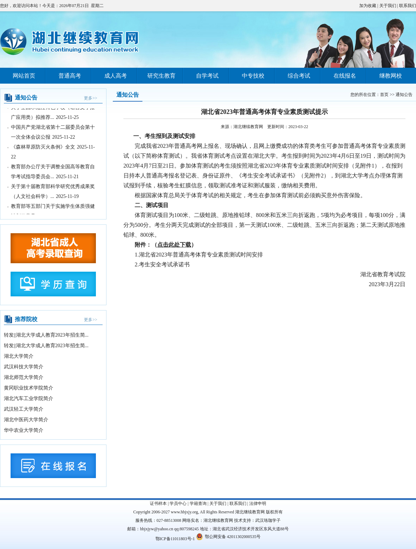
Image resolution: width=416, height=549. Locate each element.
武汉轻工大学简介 (23, 409)
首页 (384, 94)
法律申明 (257, 503)
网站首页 (24, 76)
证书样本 (158, 503)
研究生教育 (161, 76)
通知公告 (404, 94)
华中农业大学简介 (23, 430)
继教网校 (390, 76)
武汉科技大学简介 (23, 366)
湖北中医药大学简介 (26, 419)
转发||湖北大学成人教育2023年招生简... (46, 335)
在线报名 (345, 76)
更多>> (90, 98)
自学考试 (207, 76)
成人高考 (115, 76)
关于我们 (387, 5)
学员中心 (178, 503)
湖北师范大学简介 (23, 377)
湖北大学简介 (18, 356)
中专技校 (253, 76)
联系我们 (407, 5)
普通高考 (70, 76)
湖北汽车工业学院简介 (28, 398)
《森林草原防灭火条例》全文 (43, 147)
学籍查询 (198, 503)
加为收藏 (367, 5)
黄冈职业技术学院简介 (28, 388)
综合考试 (299, 76)
